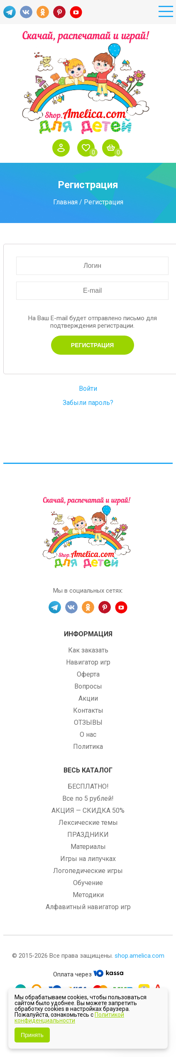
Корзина (113, 148)
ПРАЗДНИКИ (88, 835)
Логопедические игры (88, 871)
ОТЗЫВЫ (88, 722)
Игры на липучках (88, 859)
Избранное (88, 148)
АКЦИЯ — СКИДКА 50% (88, 810)
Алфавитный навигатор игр (88, 907)
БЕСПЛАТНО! (88, 786)
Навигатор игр (88, 662)
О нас (88, 734)
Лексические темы (88, 822)
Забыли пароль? (88, 403)
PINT (59, 12)
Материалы (88, 847)
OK (43, 12)
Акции (88, 698)
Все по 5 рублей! (88, 798)
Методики (88, 895)
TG (9, 12)
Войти (63, 148)
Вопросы (88, 686)
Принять (32, 1035)
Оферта (88, 674)
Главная (65, 202)
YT (76, 12)
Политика (88, 746)
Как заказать (88, 650)
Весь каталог (88, 770)
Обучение (88, 883)
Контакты (88, 710)
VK (26, 12)
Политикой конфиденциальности (69, 1017)
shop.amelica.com (139, 955)
